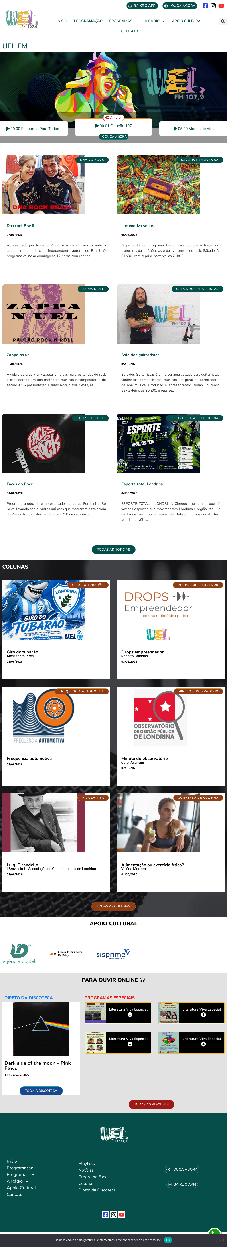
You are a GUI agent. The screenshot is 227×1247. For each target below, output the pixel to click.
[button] (223, 21)
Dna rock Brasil (20, 225)
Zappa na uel (19, 354)
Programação (88, 21)
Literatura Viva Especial (128, 1009)
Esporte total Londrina (142, 484)
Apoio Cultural (187, 21)
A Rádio (155, 21)
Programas (123, 21)
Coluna (85, 1183)
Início (62, 21)
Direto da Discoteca (97, 1190)
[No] (220, 1240)
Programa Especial (96, 1177)
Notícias (86, 1170)
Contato (129, 31)
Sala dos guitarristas (140, 354)
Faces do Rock (20, 484)
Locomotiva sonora (138, 225)
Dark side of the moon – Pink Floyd (37, 1066)
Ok (168, 1240)
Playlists (87, 1163)
